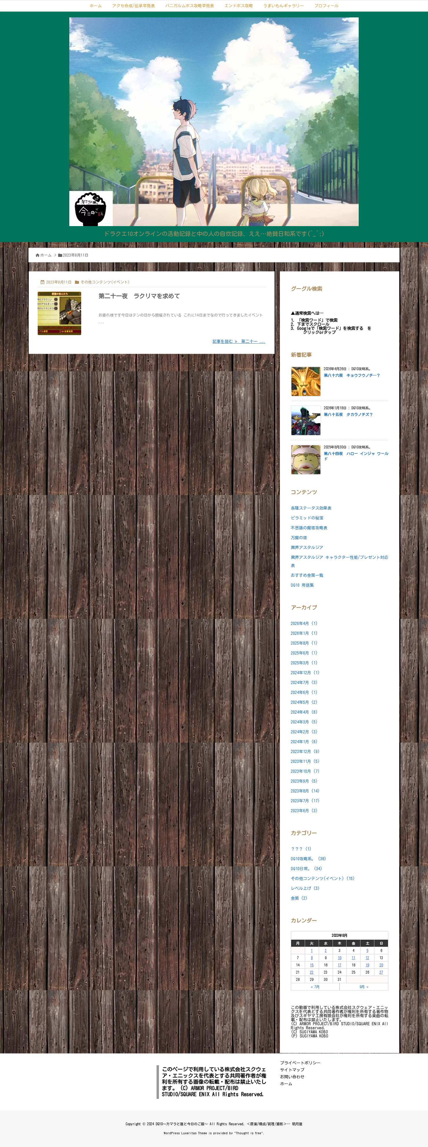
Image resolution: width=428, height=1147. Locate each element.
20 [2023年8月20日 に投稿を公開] (381, 965)
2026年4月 (304, 623)
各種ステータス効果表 (311, 508)
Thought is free (248, 1133)
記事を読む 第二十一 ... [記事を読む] (239, 341)
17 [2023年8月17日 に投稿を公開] (339, 965)
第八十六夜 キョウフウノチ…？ (352, 375)
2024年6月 (304, 692)
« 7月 (315, 986)
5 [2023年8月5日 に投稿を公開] (367, 950)
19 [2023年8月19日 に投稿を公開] (367, 965)
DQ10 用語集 (302, 585)
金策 (299, 898)
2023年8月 (305, 791)
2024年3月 (304, 722)
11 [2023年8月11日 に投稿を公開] (353, 957)
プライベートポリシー (300, 1063)
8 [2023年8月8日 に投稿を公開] (312, 957)
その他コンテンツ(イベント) (105, 282)
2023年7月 (305, 801)
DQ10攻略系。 (309, 859)
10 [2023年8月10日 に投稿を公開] (339, 957)
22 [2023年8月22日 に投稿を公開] (311, 972)
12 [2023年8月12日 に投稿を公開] (367, 957)
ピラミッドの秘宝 (307, 518)
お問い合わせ (292, 1077)
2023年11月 (305, 761)
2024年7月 (304, 683)
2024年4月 (304, 712)
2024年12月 (305, 673)
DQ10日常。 (306, 869)
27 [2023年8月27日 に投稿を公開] (381, 972)
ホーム (46, 255)
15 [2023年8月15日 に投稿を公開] (311, 965)
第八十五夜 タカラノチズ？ (348, 415)
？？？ (301, 849)
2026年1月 (304, 633)
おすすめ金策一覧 (307, 575)
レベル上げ (305, 888)
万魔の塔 (299, 538)
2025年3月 (304, 663)
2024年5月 (304, 702)
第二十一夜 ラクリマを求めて (139, 296)
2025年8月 (304, 643)
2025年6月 (304, 653)
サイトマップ (292, 1070)
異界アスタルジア (307, 548)
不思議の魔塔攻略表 (309, 528)
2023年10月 (305, 771)
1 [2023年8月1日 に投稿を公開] (312, 950)
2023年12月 (305, 752)
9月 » (364, 986)
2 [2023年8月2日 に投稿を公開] (326, 950)
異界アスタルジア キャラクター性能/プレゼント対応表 (339, 561)
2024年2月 (304, 732)
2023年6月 (304, 811)
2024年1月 (304, 742)
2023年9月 (304, 781)
